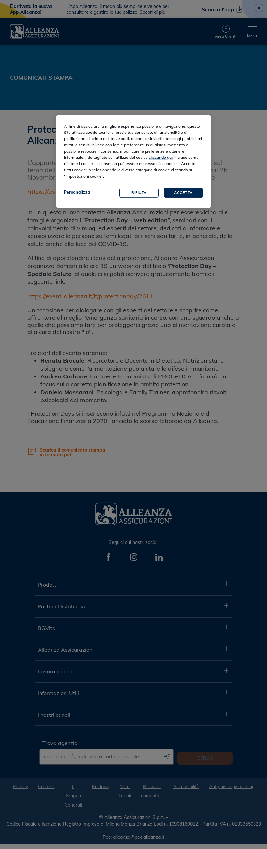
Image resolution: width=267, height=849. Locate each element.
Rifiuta (139, 192)
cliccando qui (161, 157)
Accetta (183, 192)
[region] (133, 161)
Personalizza (77, 192)
